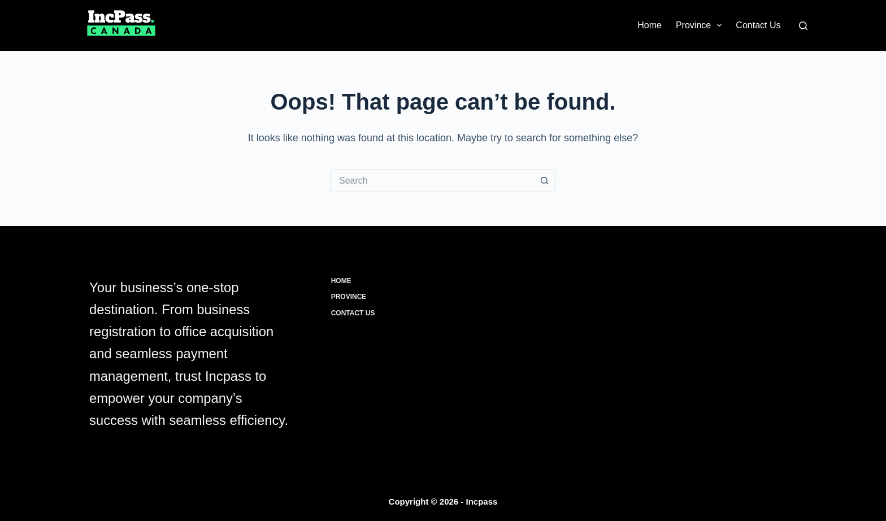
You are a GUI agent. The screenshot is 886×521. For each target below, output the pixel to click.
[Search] (803, 25)
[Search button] (544, 181)
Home (649, 25)
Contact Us (758, 25)
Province (701, 25)
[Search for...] (431, 181)
